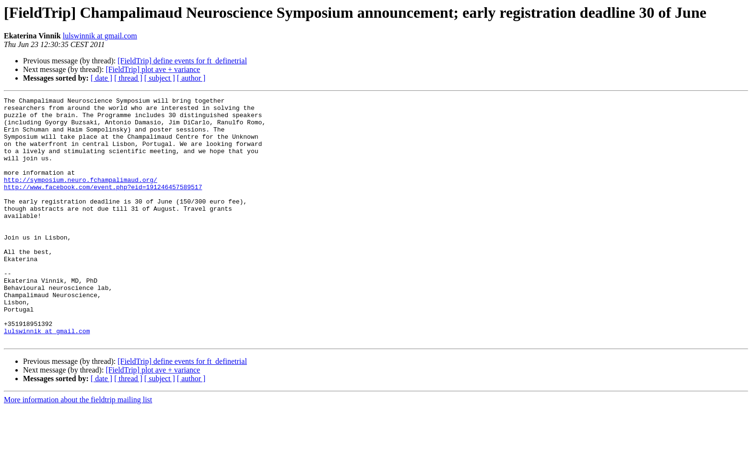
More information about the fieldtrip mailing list (78, 449)
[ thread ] (128, 78)
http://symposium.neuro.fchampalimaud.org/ (80, 196)
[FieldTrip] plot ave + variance (153, 69)
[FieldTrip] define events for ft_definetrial (182, 61)
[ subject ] (159, 78)
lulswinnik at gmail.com (100, 36)
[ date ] (101, 78)
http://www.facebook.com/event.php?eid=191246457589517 (103, 205)
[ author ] (191, 78)
